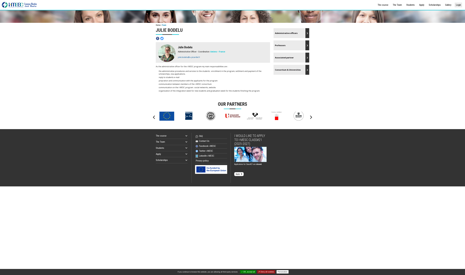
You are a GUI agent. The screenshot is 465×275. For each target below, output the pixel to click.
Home (158, 25)
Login (458, 4)
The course (383, 4)
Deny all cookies (266, 272)
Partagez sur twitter (162, 38)
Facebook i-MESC (207, 146)
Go (291, 33)
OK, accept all (248, 272)
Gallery (448, 4)
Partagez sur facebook (157, 38)
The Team (397, 4)
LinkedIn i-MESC (206, 155)
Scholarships (435, 4)
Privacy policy (202, 160)
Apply (421, 4)
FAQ (201, 136)
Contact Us (204, 141)
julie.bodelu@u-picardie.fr (189, 57)
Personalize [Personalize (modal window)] (282, 272)
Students (410, 4)
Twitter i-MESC (206, 150)
